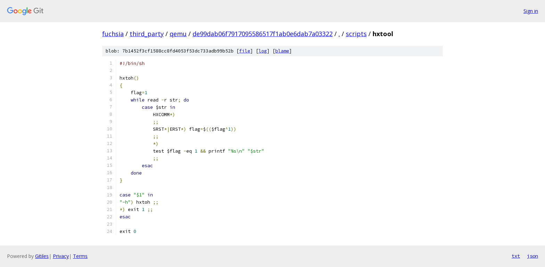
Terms (80, 256)
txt (516, 256)
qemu (178, 34)
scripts (356, 34)
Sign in (530, 11)
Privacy (61, 256)
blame (282, 51)
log (263, 51)
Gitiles (42, 256)
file (244, 51)
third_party (147, 34)
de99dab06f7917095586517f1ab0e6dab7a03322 (263, 34)
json (532, 256)
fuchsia (113, 34)
